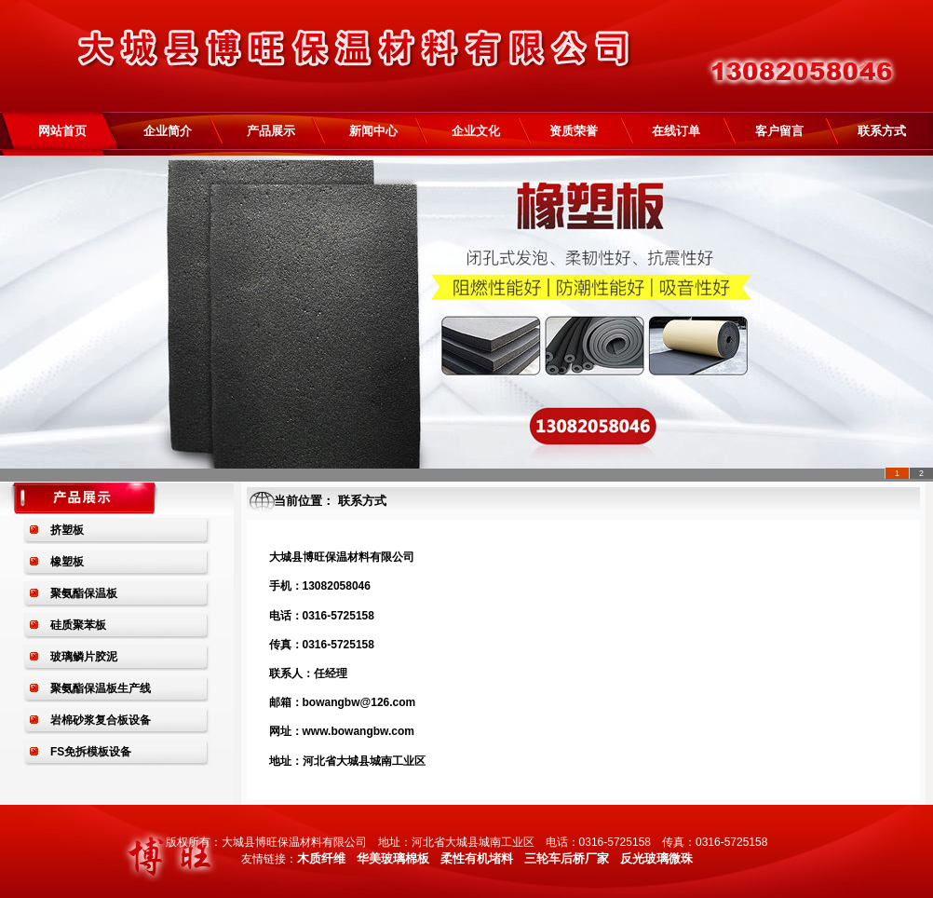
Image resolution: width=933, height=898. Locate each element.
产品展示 (271, 131)
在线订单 (676, 131)
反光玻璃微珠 (656, 858)
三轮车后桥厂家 (566, 858)
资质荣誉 (573, 131)
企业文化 (476, 131)
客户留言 (779, 131)
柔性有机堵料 (476, 858)
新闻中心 (373, 131)
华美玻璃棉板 (393, 858)
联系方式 (882, 131)
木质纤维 (321, 858)
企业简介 (167, 131)
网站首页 (56, 131)
